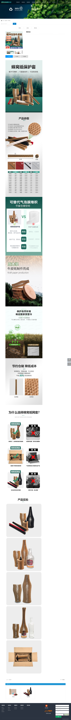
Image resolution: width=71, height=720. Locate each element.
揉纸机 (3, 710)
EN (68, 2)
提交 (58, 716)
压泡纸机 (3, 708)
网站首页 (18, 2)
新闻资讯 (38, 2)
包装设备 (23, 2)
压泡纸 (9, 708)
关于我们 (48, 2)
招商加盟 (43, 2)
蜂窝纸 (13, 696)
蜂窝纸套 (28, 696)
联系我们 (54, 2)
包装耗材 (28, 2)
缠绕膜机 (3, 711)
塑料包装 (9, 710)
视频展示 (33, 2)
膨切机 (3, 707)
